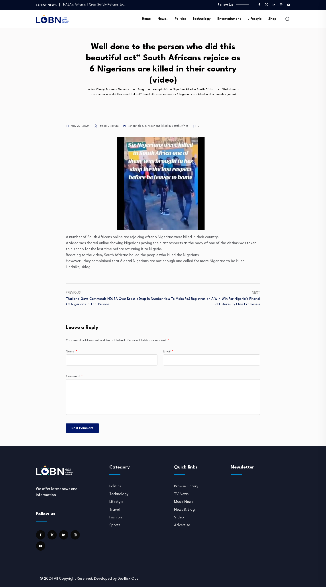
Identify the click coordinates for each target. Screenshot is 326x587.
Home (146, 19)
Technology (201, 19)
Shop (272, 19)
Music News (183, 502)
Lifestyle (255, 19)
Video (179, 517)
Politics (180, 19)
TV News (181, 494)
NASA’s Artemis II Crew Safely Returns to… (94, 4)
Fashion (115, 517)
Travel (114, 510)
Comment (74, 376)
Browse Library (186, 486)
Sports (114, 525)
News (161, 19)
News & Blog (184, 510)
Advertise (182, 525)
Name (71, 351)
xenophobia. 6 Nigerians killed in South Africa (158, 126)
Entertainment (229, 19)
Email (168, 351)
